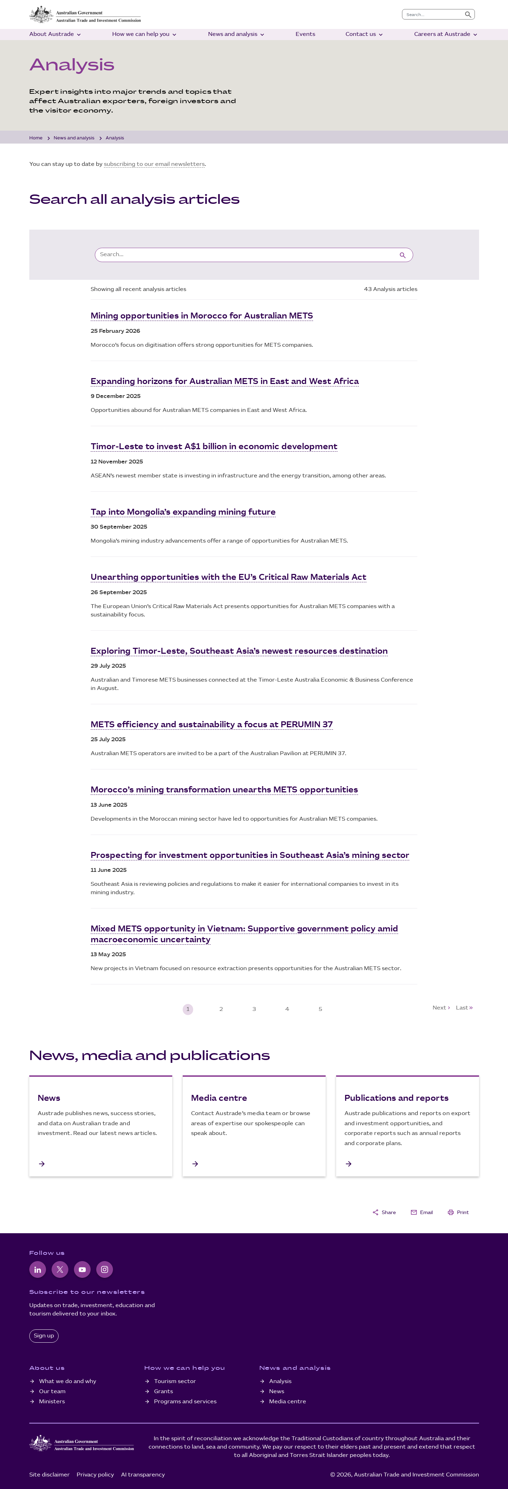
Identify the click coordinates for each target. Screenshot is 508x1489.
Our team (52, 1390)
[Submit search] (468, 14)
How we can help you (145, 35)
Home (36, 138)
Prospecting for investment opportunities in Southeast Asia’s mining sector (250, 854)
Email (421, 1211)
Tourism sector (175, 1380)
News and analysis (237, 35)
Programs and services (185, 1400)
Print (458, 1211)
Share (384, 1211)
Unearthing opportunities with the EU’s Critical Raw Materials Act (228, 576)
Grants (163, 1390)
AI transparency (143, 1473)
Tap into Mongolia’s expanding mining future (183, 511)
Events (305, 34)
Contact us (365, 35)
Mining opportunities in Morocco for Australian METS (202, 316)
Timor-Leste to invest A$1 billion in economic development (214, 446)
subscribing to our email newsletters (154, 164)
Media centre (287, 1400)
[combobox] (432, 14)
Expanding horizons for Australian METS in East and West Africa (225, 381)
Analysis (280, 1380)
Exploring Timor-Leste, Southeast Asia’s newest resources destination (239, 650)
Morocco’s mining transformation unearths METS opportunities (224, 788)
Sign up (44, 1334)
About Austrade (55, 35)
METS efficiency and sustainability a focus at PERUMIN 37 (212, 723)
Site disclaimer (49, 1473)
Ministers (52, 1400)
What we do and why (67, 1380)
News (276, 1390)
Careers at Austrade (446, 35)
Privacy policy (95, 1473)
